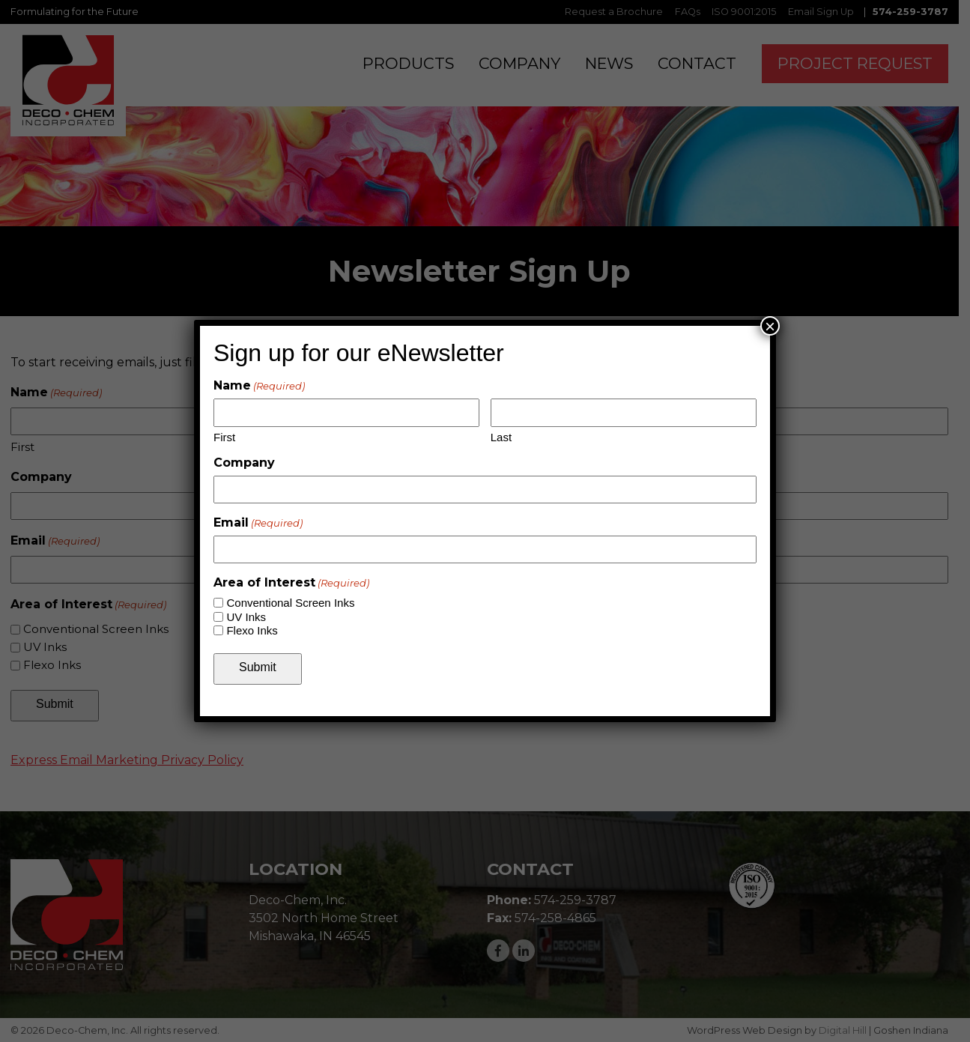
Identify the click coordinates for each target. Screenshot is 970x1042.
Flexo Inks (251, 630)
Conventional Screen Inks (290, 602)
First (224, 437)
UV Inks (246, 617)
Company (244, 462)
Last (501, 437)
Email (258, 522)
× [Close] (770, 326)
